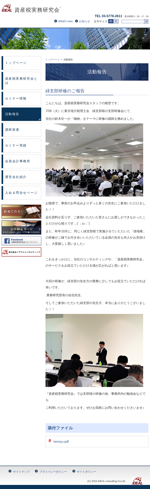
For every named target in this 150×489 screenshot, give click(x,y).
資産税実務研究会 (32, 10)
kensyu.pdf (61, 441)
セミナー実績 (16, 145)
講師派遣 (12, 129)
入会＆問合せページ (21, 192)
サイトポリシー (86, 471)
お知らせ (84, 21)
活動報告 (12, 114)
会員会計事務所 (17, 161)
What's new (65, 21)
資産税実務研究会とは (21, 80)
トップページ (16, 62)
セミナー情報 (16, 98)
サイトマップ (21, 471)
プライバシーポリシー (53, 471)
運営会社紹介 (16, 177)
